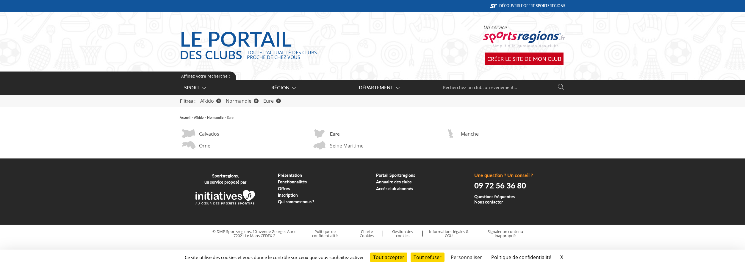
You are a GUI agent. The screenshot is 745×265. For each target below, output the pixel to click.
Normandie (242, 101)
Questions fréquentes (494, 196)
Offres (284, 188)
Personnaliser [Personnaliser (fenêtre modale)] (466, 257)
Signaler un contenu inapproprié (505, 233)
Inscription (288, 195)
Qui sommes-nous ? (296, 201)
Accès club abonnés (394, 188)
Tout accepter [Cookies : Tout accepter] (388, 257)
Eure (272, 101)
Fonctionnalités (292, 181)
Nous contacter (488, 201)
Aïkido (210, 101)
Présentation (290, 175)
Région (283, 87)
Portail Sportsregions (395, 175)
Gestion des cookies (402, 233)
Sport (195, 87)
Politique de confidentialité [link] (521, 257)
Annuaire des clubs (393, 181)
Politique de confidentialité (325, 233)
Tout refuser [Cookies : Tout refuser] (428, 257)
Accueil (185, 117)
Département (379, 87)
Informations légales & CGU (449, 233)
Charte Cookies (367, 233)
